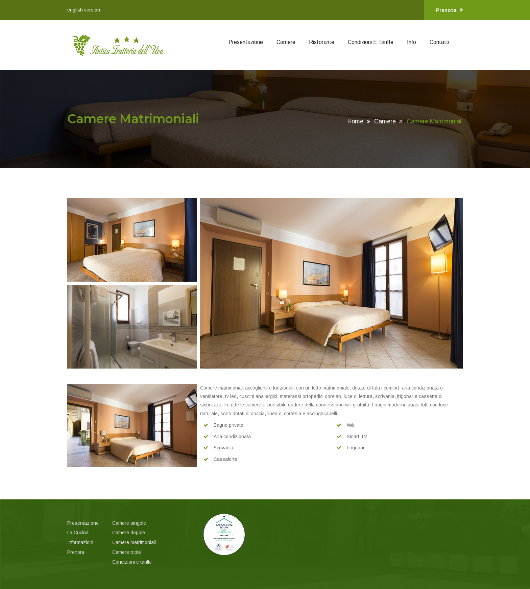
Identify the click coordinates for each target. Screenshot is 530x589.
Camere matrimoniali (134, 542)
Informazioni (80, 542)
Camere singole (129, 523)
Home (355, 121)
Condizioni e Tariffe (370, 42)
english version (83, 10)
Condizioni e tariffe (132, 562)
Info (411, 42)
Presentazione (245, 42)
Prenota (449, 10)
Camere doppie (128, 532)
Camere (285, 42)
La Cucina (78, 532)
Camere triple (126, 552)
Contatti (439, 42)
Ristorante (321, 42)
